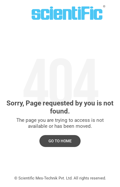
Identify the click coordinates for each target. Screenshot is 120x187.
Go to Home (60, 141)
